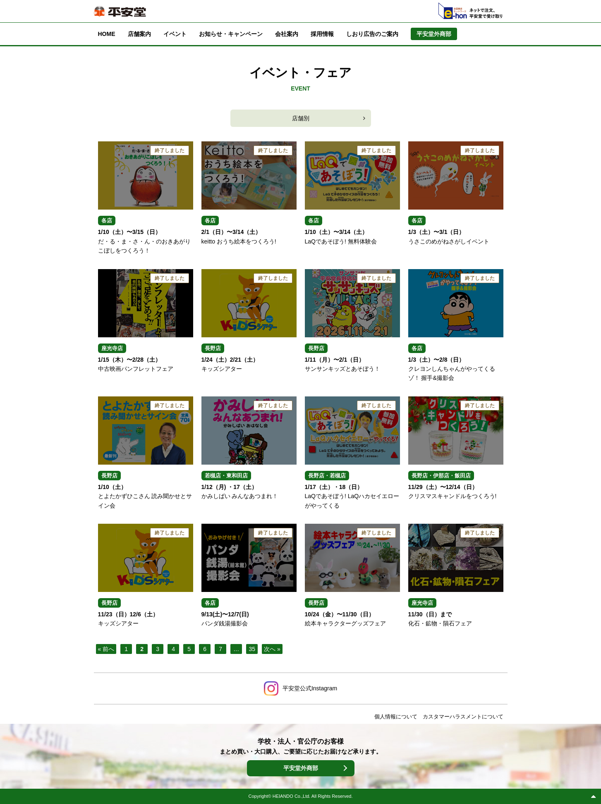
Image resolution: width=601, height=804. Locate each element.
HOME (106, 34)
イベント (175, 34)
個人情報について (395, 716)
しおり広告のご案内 (372, 34)
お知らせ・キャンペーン (231, 34)
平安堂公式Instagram (310, 688)
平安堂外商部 (300, 768)
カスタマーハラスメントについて (463, 716)
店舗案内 (139, 34)
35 (252, 649)
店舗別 (300, 118)
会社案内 (286, 34)
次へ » (272, 649)
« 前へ (106, 649)
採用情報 (322, 34)
